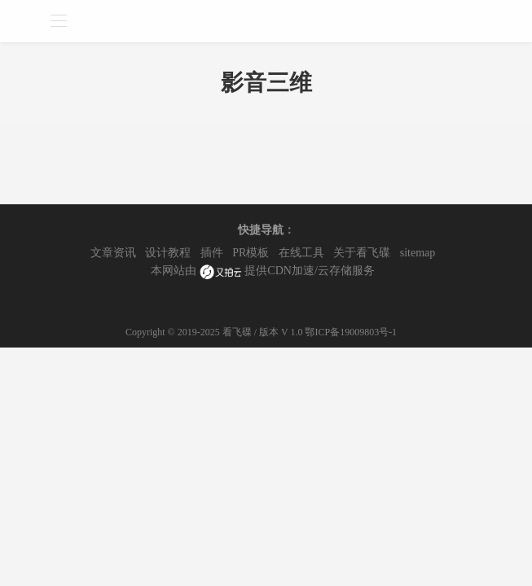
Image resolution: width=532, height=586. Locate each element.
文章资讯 (113, 253)
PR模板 (250, 253)
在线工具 (301, 253)
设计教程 (168, 253)
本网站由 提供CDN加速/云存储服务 (263, 272)
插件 (211, 253)
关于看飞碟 (361, 253)
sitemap (418, 253)
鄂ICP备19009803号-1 (351, 332)
